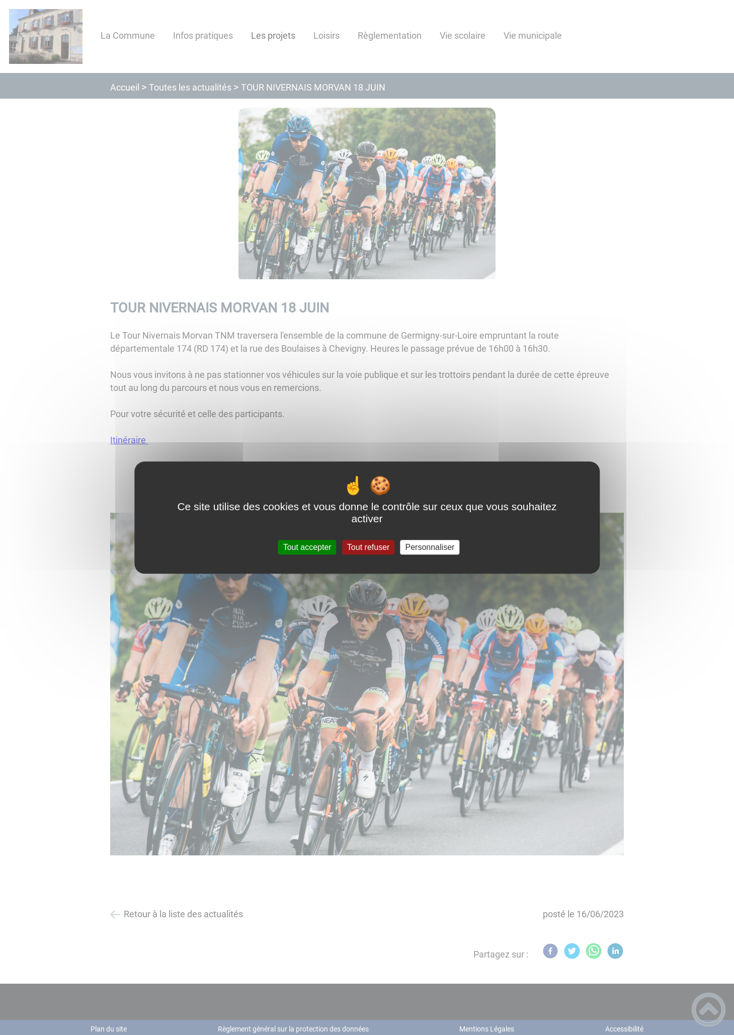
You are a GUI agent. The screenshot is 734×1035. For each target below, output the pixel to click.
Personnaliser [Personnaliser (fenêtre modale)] (430, 547)
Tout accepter (307, 547)
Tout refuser (368, 547)
